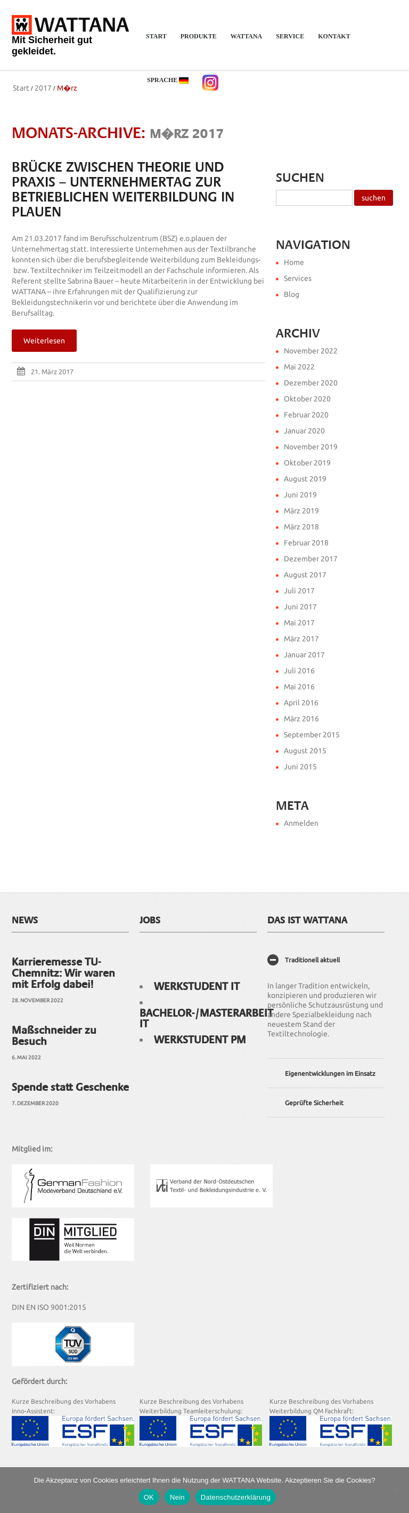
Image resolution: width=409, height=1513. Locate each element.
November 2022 (311, 351)
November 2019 (311, 446)
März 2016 (301, 718)
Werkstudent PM (200, 1039)
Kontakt (331, 42)
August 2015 (305, 750)
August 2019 (305, 478)
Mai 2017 (299, 622)
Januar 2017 (304, 654)
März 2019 (301, 510)
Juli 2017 (299, 590)
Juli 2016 (299, 670)
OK (149, 1497)
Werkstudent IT (197, 986)
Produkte (195, 42)
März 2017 (301, 638)
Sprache (165, 85)
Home (294, 262)
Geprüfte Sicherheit (314, 1102)
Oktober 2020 (307, 399)
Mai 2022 (299, 367)
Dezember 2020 (311, 383)
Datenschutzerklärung (236, 1497)
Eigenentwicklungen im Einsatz (330, 1073)
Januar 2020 (304, 430)
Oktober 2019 (307, 462)
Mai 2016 (299, 686)
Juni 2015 (300, 766)
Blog (291, 294)
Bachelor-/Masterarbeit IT (206, 1018)
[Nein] (395, 1490)
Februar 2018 (306, 542)
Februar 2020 (306, 415)
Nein (177, 1497)
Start (156, 36)
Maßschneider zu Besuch (54, 1036)
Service (286, 42)
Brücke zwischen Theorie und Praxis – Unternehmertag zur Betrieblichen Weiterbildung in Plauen (123, 189)
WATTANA (243, 42)
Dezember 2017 (311, 558)
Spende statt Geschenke (70, 1087)
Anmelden (301, 823)
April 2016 (301, 702)
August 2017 (305, 574)
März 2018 (301, 526)
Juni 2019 (300, 494)
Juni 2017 (300, 606)
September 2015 (312, 734)
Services (298, 278)
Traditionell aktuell (312, 959)
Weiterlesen (44, 340)
